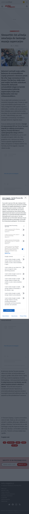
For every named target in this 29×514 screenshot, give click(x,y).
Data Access (14, 316)
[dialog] (14, 257)
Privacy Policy (23, 316)
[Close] (26, 198)
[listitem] (14, 226)
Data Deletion (5, 316)
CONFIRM (9, 310)
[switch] (23, 230)
